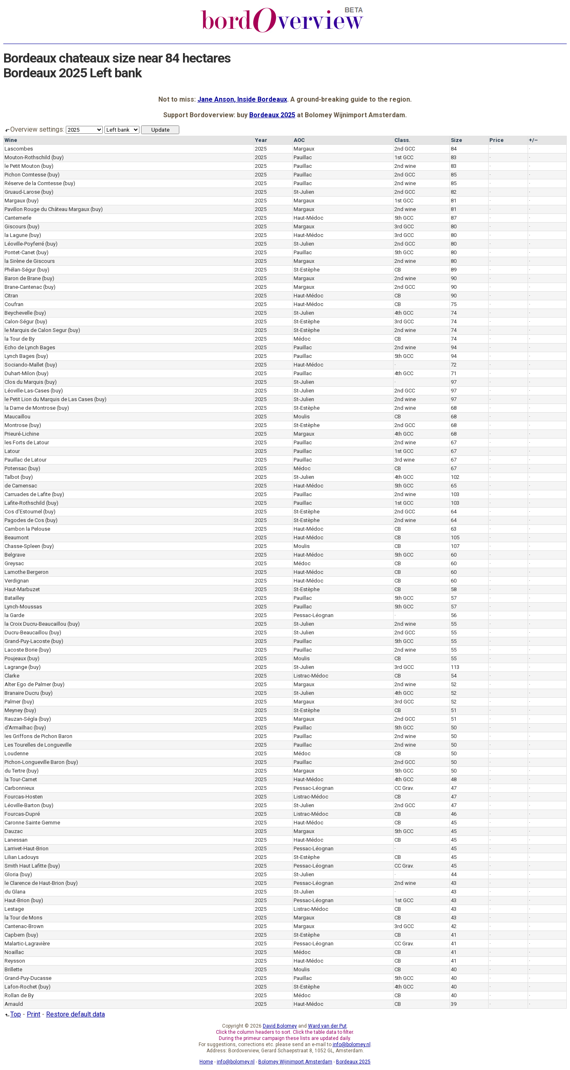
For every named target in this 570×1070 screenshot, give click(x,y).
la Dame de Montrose (30, 408)
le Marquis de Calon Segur (36, 330)
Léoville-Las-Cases (27, 391)
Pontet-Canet (20, 252)
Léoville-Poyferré (24, 244)
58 (453, 589)
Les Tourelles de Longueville (38, 745)
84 (453, 149)
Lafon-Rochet (21, 987)
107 (455, 546)
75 (453, 304)
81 (453, 200)
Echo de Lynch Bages (30, 347)
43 (453, 883)
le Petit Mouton (22, 166)
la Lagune (16, 235)
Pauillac (303, 157)
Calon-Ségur (19, 321)
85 (453, 175)
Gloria (12, 874)
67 (453, 442)
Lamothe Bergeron (27, 572)
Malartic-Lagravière (27, 943)
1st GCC (403, 157)
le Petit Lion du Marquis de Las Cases (49, 399)
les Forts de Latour (27, 442)
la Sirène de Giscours (30, 261)
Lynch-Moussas (23, 606)
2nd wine (405, 166)
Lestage (14, 909)
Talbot (12, 477)
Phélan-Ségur (20, 270)
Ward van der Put (327, 1026)
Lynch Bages (20, 356)
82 (453, 192)
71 (453, 373)
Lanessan (16, 840)
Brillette (13, 969)
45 (453, 822)
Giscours (15, 226)
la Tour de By (20, 339)
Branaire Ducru (22, 693)
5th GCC (403, 218)
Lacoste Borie (21, 650)
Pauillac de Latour (25, 460)
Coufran (14, 304)
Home (206, 1062)
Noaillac (14, 952)
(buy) (57, 157)
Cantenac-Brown (24, 926)
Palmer (13, 702)
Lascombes (19, 149)
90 (453, 278)
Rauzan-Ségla (21, 719)
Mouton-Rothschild (27, 157)
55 (453, 624)
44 (453, 874)
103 (455, 494)
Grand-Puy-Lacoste (27, 641)
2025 (260, 149)
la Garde (14, 615)
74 (453, 313)
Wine (11, 140)
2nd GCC (404, 149)
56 (453, 615)
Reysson (15, 961)
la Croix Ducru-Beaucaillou (35, 624)
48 (453, 779)
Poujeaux (15, 658)
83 (453, 157)
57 (453, 598)
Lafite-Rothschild (25, 503)
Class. (402, 140)
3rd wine (404, 460)
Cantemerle (18, 218)
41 (453, 935)
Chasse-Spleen (22, 546)
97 (453, 382)
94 (453, 347)
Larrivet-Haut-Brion (27, 848)
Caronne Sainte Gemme (32, 822)
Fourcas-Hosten (24, 797)
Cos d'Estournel (23, 511)
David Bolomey (280, 1026)
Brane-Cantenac (23, 287)
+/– (533, 140)
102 (455, 477)
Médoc (302, 339)
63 (453, 529)
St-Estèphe (307, 270)
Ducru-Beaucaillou (26, 632)
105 (455, 537)
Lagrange (16, 667)
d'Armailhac (18, 727)
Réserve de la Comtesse (33, 183)
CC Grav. (404, 788)
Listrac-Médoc (311, 676)
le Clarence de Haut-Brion (34, 883)
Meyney (14, 710)
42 (453, 926)
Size (456, 140)
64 (453, 511)
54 (453, 676)
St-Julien (304, 192)
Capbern (15, 935)
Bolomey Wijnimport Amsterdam (295, 1062)
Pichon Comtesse (25, 175)
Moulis (302, 416)
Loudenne (16, 753)
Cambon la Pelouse (27, 529)
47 (453, 788)
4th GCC (403, 313)
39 (453, 1004)
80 (453, 226)
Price (496, 140)
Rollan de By (19, 995)
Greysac (14, 563)
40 (453, 969)
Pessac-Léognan (314, 615)
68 (453, 408)
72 (453, 365)
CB (397, 270)
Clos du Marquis (24, 382)
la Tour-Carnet (21, 779)
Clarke (12, 676)
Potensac (16, 468)
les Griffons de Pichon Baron (38, 736)
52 (453, 684)
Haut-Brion (17, 900)
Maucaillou (17, 416)
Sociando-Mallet (24, 365)
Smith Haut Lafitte (25, 866)
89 (453, 270)
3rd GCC (404, 226)
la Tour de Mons (23, 917)
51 (453, 710)
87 (453, 218)
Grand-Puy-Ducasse (28, 978)
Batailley (14, 598)
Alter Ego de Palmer (28, 684)
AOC (299, 140)
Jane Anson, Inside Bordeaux (242, 99)
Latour (12, 451)
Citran (11, 295)
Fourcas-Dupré (22, 814)
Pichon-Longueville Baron (35, 762)
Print (33, 1014)
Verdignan (17, 581)
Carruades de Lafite (28, 494)
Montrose (16, 425)
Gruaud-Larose (22, 192)
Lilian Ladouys (22, 857)
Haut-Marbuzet (22, 589)
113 (455, 667)
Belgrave (15, 555)
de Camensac (21, 486)
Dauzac (14, 831)
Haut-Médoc (308, 218)
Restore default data (75, 1014)
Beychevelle (18, 313)
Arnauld (14, 1004)
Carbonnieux (19, 788)
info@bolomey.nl (352, 1044)
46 (453, 814)
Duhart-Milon (20, 373)
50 (453, 727)
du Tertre (15, 771)
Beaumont (17, 537)
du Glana (15, 892)
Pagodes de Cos (24, 520)
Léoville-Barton (22, 805)
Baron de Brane (23, 278)
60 (453, 555)
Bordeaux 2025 (272, 115)
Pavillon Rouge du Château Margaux (47, 209)
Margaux (304, 149)
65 (453, 486)
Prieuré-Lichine (22, 434)
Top (12, 1014)
